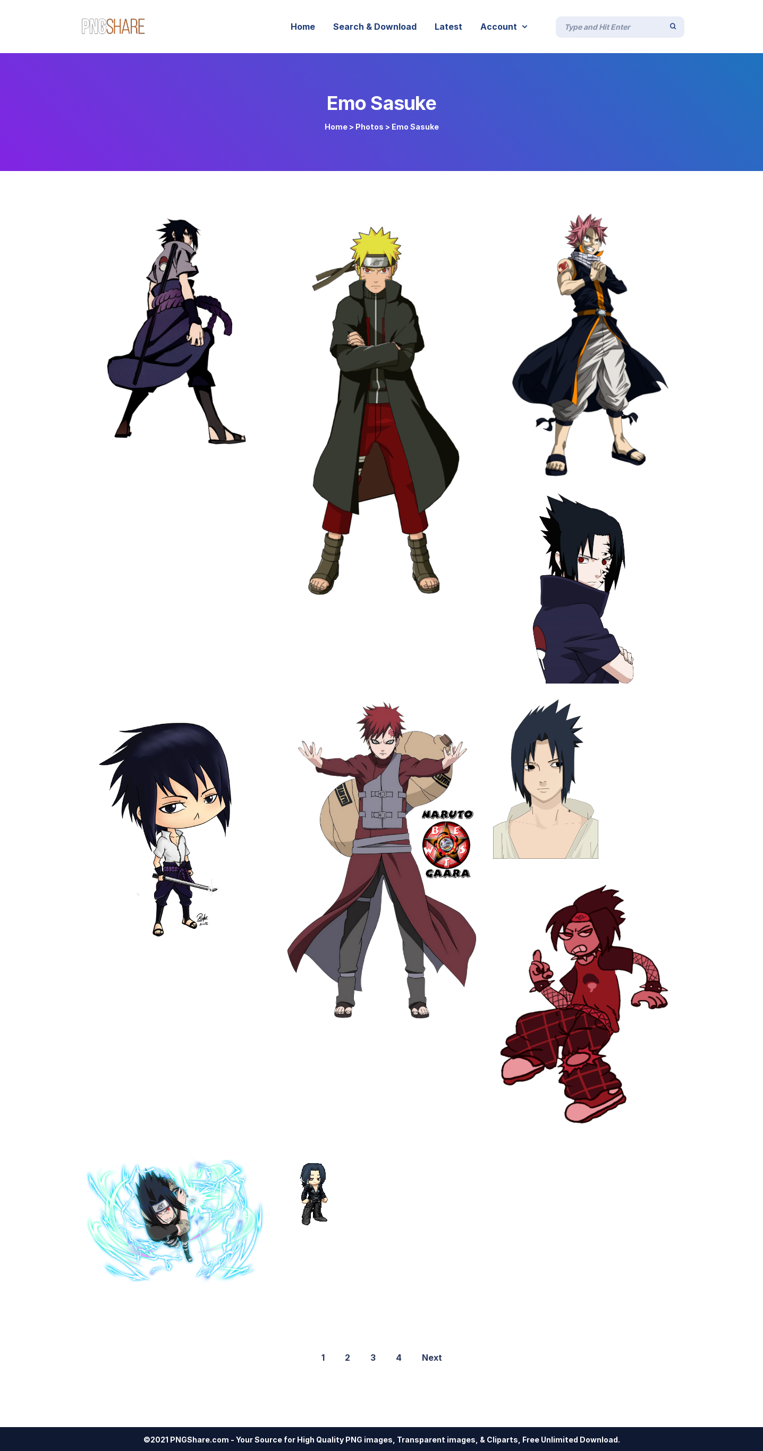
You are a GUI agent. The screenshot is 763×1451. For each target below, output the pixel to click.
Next (432, 1357)
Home (336, 126)
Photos (369, 126)
